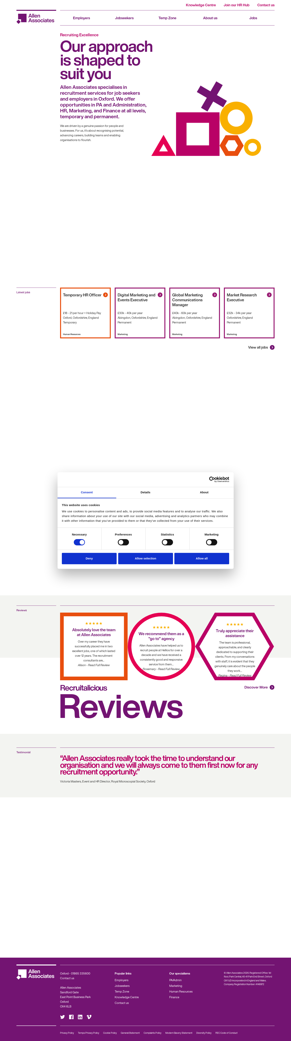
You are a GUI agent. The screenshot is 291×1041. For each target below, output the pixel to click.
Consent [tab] (87, 492)
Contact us (266, 4)
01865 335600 (80, 973)
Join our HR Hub (237, 4)
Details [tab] (145, 492)
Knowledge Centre (201, 4)
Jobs (253, 17)
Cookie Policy (110, 1033)
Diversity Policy (204, 1033)
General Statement (130, 1033)
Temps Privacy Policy (88, 1033)
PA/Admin (175, 980)
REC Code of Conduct (226, 1033)
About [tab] (204, 492)
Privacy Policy (67, 1033)
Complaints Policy (152, 1033)
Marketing (175, 986)
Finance (174, 997)
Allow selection (145, 558)
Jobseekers (124, 17)
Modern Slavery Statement (178, 1033)
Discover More (256, 687)
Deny (89, 558)
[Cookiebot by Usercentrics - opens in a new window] (212, 479)
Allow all (202, 558)
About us (210, 17)
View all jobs (258, 347)
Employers (81, 17)
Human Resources (181, 991)
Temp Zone (167, 17)
